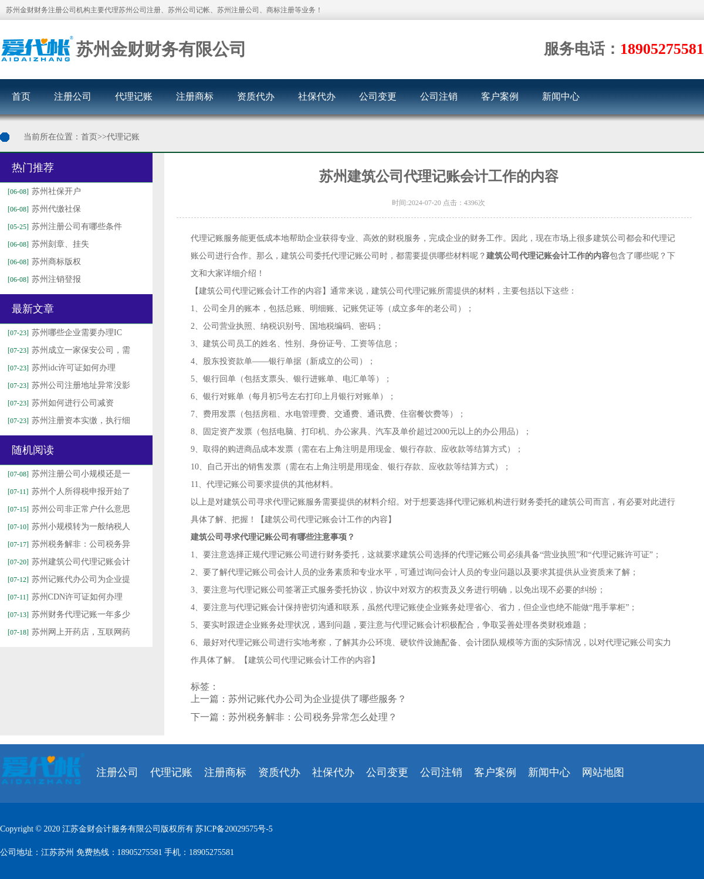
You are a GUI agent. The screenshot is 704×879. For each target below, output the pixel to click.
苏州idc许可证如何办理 (60, 367)
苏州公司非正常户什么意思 (67, 509)
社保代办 (317, 96)
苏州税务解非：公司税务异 (67, 544)
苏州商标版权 (43, 261)
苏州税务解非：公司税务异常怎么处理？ (312, 717)
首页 (21, 96)
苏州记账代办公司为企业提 (67, 579)
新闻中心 (561, 96)
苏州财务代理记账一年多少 (67, 614)
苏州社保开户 (43, 191)
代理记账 (134, 96)
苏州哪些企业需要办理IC (63, 332)
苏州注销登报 (43, 279)
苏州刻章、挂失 (47, 244)
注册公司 (73, 96)
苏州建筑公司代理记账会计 (67, 561)
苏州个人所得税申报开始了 (67, 491)
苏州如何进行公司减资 (59, 402)
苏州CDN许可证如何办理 (64, 596)
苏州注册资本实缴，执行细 (67, 420)
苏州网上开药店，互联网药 (67, 632)
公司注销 (439, 96)
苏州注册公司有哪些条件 (63, 226)
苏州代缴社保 (43, 209)
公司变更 (378, 96)
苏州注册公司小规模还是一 (67, 473)
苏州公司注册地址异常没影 (67, 385)
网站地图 (603, 772)
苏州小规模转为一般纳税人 (67, 526)
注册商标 (195, 96)
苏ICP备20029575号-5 (233, 829)
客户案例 (500, 96)
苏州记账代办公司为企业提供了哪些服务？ (317, 699)
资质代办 (256, 96)
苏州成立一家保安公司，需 (67, 350)
